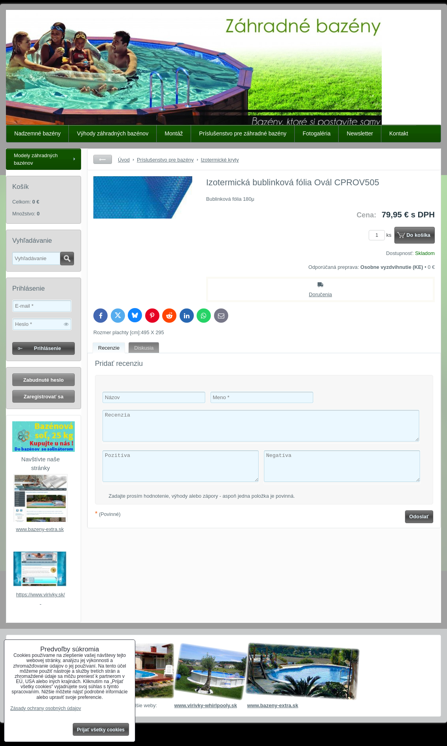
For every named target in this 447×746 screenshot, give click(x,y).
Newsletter (360, 133)
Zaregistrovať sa (44, 397)
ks (381, 235)
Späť (102, 159)
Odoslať (419, 517)
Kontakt (398, 133)
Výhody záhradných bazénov (112, 133)
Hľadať (67, 258)
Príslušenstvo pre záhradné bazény (242, 133)
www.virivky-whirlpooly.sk (205, 705)
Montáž (174, 133)
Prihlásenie (47, 348)
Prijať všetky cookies (101, 730)
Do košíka (418, 235)
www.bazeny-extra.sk (40, 529)
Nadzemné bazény (37, 133)
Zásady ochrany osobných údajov (45, 708)
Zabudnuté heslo (43, 380)
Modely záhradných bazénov (36, 159)
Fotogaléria (316, 133)
